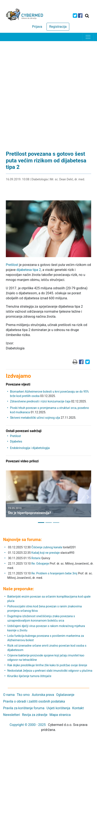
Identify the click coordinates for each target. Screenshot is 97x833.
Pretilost (12, 265)
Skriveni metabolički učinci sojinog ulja (35, 417)
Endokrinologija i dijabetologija (30, 448)
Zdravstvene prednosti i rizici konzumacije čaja (40, 401)
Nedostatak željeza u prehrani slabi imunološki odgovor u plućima (49, 670)
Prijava (37, 27)
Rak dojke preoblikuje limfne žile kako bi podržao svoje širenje (47, 665)
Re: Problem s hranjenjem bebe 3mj (54, 573)
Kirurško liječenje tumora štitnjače (29, 676)
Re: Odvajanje (40, 563)
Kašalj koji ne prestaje (45, 552)
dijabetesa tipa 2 (28, 270)
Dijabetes (16, 441)
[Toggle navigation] (88, 37)
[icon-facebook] (80, 15)
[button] (9, 497)
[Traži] (87, 16)
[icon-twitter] (75, 15)
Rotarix (36, 558)
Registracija (58, 27)
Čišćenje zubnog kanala (47, 547)
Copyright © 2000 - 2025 (28, 725)
